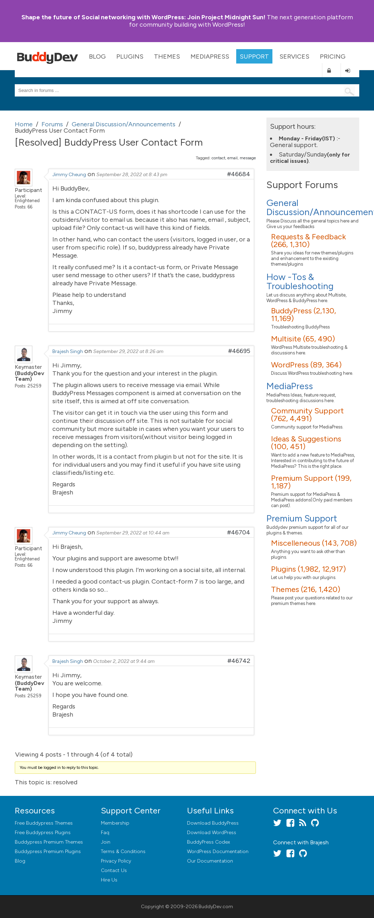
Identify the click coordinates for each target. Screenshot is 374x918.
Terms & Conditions (123, 851)
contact (218, 157)
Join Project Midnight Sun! (143, 17)
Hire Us (109, 880)
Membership (115, 823)
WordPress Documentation (218, 851)
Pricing (333, 56)
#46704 (238, 532)
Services (294, 56)
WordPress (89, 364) (306, 365)
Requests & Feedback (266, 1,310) (308, 240)
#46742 (238, 661)
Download (213, 823)
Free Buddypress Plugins (43, 833)
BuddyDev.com (216, 907)
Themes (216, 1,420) (305, 589)
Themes (167, 56)
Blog (97, 56)
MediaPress (210, 56)
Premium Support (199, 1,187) (311, 482)
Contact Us (114, 870)
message (248, 157)
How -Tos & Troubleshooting (300, 281)
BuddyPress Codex (208, 842)
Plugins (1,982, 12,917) (308, 569)
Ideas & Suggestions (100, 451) (306, 442)
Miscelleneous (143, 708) (314, 543)
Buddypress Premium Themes (49, 842)
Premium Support (301, 518)
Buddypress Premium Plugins (48, 851)
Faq (105, 833)
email (232, 157)
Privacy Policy (116, 861)
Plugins (129, 56)
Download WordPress (211, 833)
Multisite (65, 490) (303, 339)
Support (254, 56)
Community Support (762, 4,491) (307, 414)
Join (105, 842)
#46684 (238, 174)
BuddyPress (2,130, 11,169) (303, 314)
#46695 (239, 351)
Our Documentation (210, 861)
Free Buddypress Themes (44, 823)
